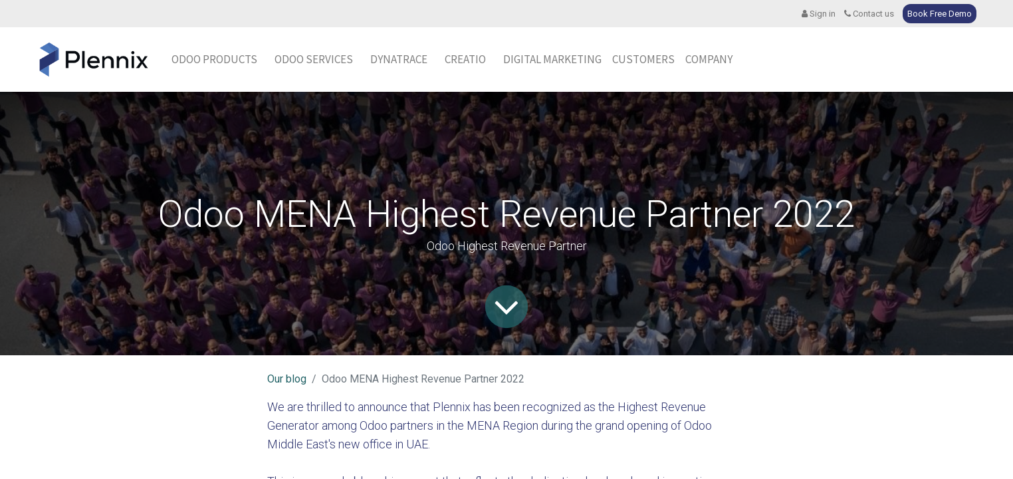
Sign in (819, 14)
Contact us (869, 14)
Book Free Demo (939, 14)
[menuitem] (399, 60)
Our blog (286, 379)
